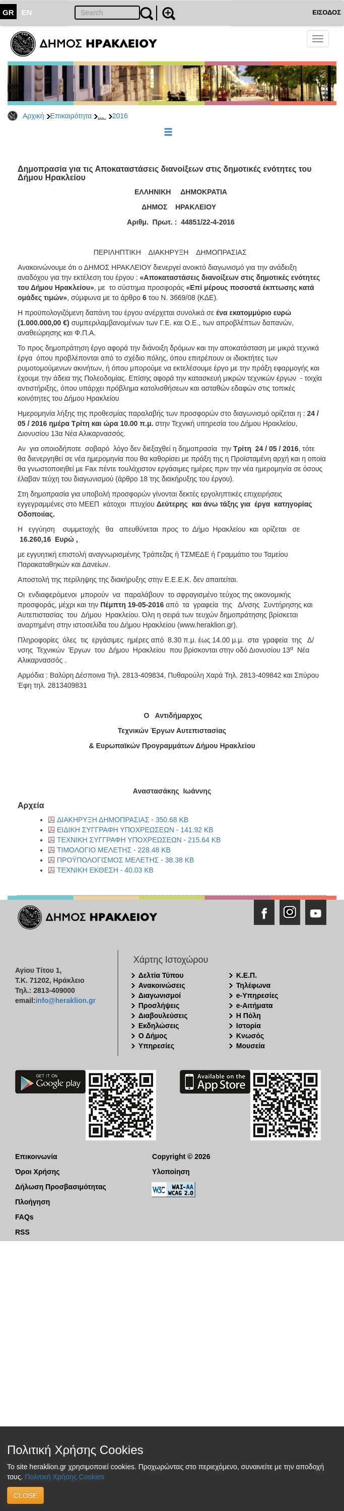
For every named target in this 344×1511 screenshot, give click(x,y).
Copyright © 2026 (181, 1157)
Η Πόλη (248, 1016)
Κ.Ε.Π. (246, 975)
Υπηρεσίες (156, 1046)
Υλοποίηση (171, 1172)
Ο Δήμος (153, 1036)
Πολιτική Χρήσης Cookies (64, 1477)
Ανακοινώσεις (162, 985)
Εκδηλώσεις (159, 1026)
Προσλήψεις (159, 1005)
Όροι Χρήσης (37, 1172)
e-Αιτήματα (254, 1005)
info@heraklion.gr (65, 1000)
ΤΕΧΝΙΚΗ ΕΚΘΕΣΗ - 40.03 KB (105, 870)
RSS (22, 1232)
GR (8, 12)
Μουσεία (250, 1046)
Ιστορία (248, 1026)
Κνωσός (250, 1036)
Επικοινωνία (36, 1157)
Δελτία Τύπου (161, 975)
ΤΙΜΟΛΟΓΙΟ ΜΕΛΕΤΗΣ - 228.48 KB (114, 850)
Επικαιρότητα (71, 116)
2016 (120, 116)
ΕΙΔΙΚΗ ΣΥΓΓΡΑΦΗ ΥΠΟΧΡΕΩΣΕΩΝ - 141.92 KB (135, 830)
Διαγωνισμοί (160, 995)
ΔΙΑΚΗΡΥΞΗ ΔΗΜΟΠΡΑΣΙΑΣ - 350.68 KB (122, 820)
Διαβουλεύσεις (163, 1016)
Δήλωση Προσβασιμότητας (60, 1187)
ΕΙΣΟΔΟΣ (326, 12)
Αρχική (33, 116)
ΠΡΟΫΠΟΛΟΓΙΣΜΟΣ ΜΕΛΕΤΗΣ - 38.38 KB (125, 860)
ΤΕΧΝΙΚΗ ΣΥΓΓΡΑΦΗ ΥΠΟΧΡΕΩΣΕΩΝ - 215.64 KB (139, 840)
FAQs (24, 1217)
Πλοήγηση (32, 1202)
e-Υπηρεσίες (257, 995)
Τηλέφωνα (253, 985)
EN (27, 12)
